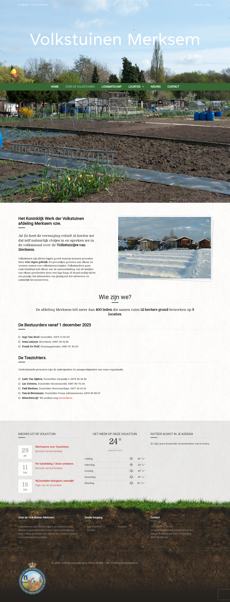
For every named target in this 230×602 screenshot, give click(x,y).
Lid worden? (94, 526)
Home (55, 86)
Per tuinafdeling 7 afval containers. (54, 463)
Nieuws (156, 86)
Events (91, 530)
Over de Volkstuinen (80, 86)
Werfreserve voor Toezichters (52, 446)
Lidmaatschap (111, 86)
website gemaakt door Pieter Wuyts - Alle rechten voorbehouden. (100, 563)
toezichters (65, 398)
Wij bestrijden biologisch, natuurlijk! (54, 480)
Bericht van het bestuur (49, 451)
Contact (173, 86)
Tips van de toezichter (48, 485)
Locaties (134, 86)
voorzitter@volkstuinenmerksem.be (172, 530)
